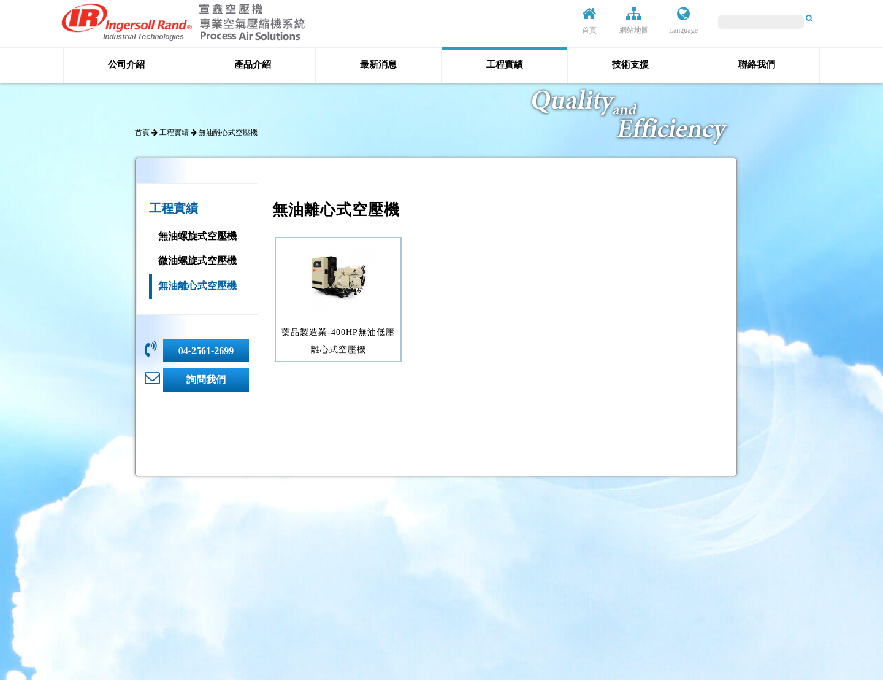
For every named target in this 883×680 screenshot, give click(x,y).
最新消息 (378, 64)
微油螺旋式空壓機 (197, 260)
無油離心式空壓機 (197, 285)
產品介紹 (252, 64)
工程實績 (504, 64)
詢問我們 (206, 379)
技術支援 (630, 64)
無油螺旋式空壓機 (197, 236)
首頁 (589, 20)
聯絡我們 (756, 64)
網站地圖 (634, 20)
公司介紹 (126, 64)
